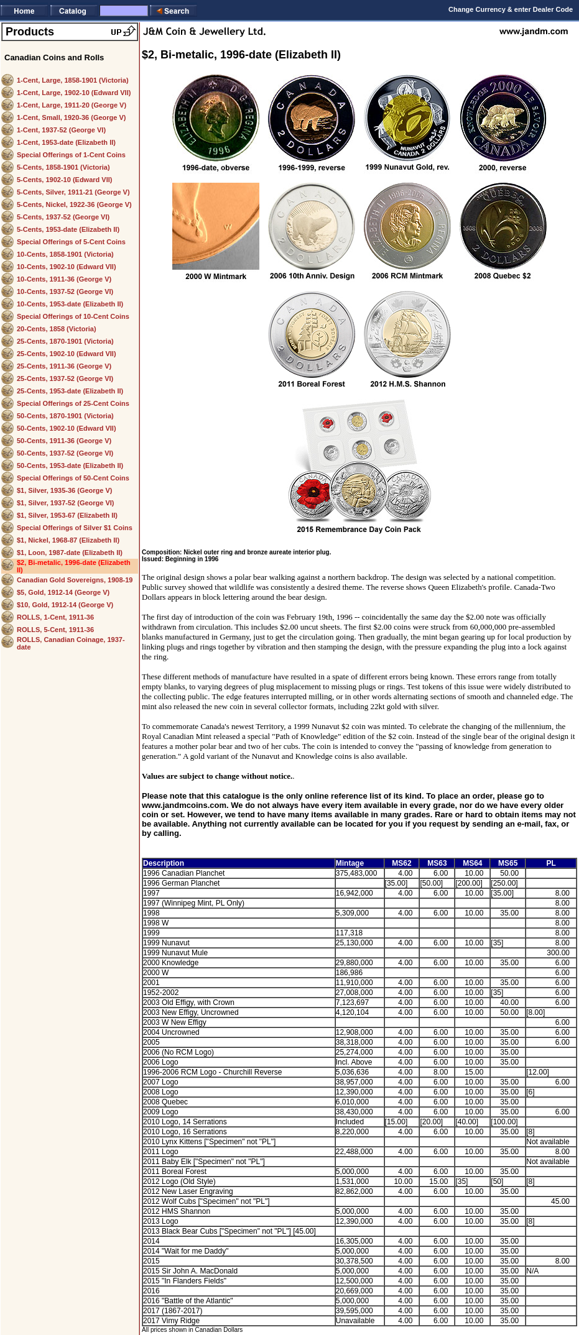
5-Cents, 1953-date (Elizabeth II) (68, 229)
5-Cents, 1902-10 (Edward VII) (64, 179)
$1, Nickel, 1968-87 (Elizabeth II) (68, 540)
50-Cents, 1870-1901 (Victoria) (65, 416)
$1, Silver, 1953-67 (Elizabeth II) (67, 515)
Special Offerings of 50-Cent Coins (73, 478)
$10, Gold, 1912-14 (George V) (65, 604)
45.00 (560, 1201)
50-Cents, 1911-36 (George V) (64, 440)
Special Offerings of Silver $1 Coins (74, 527)
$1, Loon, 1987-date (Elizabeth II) (70, 552)
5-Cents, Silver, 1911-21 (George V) (73, 192)
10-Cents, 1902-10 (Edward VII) (66, 266)
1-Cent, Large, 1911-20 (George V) (71, 105)
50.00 (509, 873)
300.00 (558, 952)
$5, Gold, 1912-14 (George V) (63, 592)
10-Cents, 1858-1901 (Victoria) (65, 254)
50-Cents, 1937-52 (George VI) (65, 453)
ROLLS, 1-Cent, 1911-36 (55, 617)
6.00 (440, 873)
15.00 (473, 1072)
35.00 (509, 913)
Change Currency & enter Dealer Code (510, 9)
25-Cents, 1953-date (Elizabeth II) (70, 391)
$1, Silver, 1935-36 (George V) (64, 490)
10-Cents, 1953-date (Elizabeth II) (70, 304)
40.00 (509, 1002)
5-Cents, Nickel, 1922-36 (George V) (74, 204)
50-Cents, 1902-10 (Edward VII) (66, 428)
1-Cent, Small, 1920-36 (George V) (71, 117)
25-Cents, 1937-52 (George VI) (65, 378)
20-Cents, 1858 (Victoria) (56, 329)
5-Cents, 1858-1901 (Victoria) (63, 167)
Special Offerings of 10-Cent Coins (73, 316)
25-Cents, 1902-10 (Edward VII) (66, 353)
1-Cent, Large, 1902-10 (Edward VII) (74, 92)
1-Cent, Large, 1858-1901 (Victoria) (73, 80)
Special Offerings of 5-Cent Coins (71, 241)
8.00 (562, 893)
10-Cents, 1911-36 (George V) (64, 279)
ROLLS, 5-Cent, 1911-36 (55, 629)
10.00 (473, 873)
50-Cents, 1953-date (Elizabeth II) (70, 465)
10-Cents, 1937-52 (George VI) (65, 291)
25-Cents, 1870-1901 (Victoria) (65, 341)
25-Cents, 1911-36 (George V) (64, 366)
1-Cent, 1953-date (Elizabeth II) (66, 142)
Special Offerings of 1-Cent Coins (71, 154)
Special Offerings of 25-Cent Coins (73, 403)
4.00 (405, 873)
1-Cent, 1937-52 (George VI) (61, 130)
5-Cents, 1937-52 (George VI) (63, 217)
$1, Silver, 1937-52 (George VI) (65, 503)
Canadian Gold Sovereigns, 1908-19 (74, 580)
